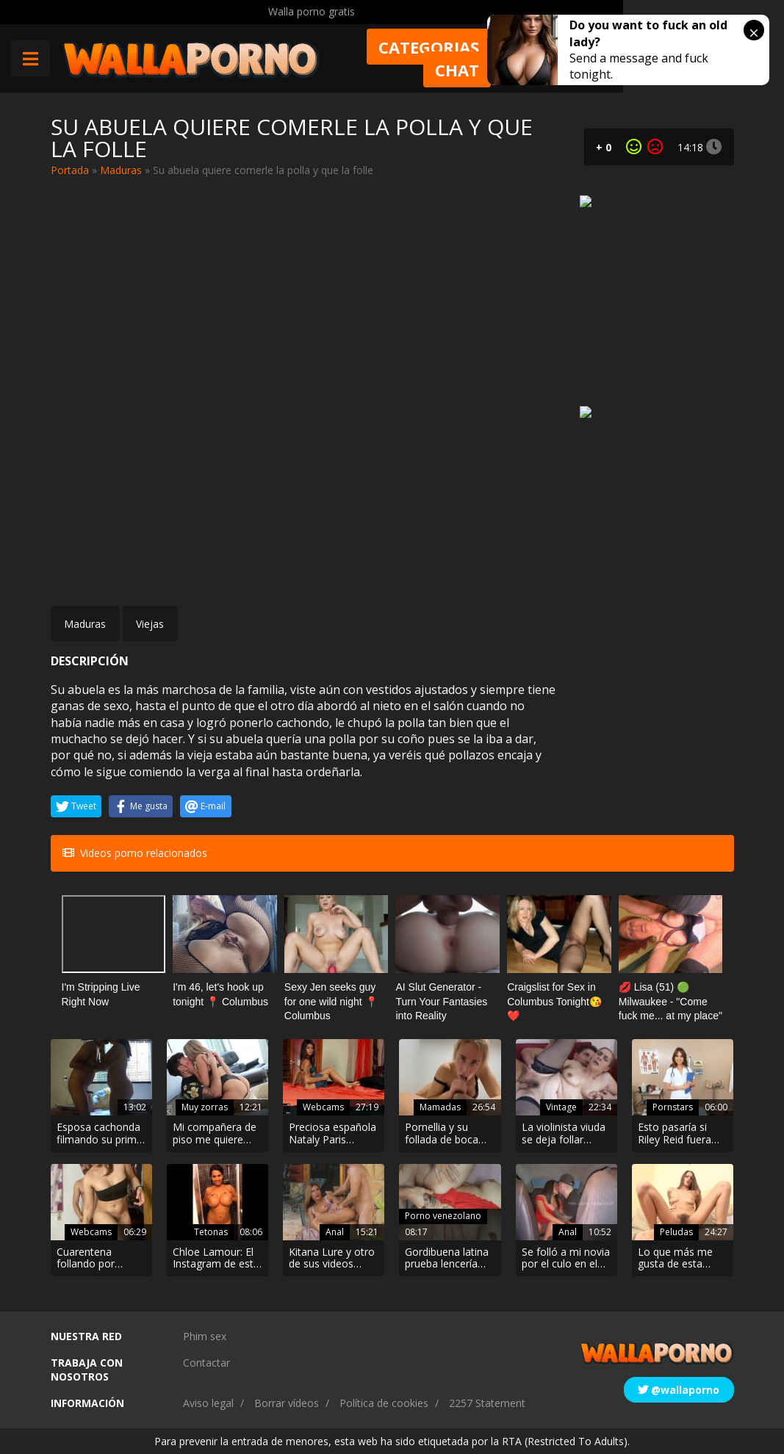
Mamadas (440, 1107)
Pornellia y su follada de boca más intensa (441, 1133)
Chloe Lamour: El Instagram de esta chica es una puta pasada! (216, 1258)
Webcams (323, 1107)
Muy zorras (204, 1107)
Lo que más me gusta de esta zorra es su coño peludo (678, 1258)
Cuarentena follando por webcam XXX (87, 1258)
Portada (70, 170)
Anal (335, 1232)
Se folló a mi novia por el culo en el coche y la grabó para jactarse (566, 1258)
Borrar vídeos (286, 1403)
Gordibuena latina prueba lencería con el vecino (447, 1258)
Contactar (206, 1363)
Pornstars (672, 1107)
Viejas (150, 624)
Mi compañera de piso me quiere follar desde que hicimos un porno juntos (214, 1133)
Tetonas (211, 1232)
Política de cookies (383, 1403)
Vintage (561, 1107)
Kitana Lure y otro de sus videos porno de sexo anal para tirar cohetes (332, 1258)
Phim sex (204, 1336)
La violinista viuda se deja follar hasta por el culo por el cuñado (563, 1133)
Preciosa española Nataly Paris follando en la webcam (332, 1133)
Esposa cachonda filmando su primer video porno (101, 1133)
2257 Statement (487, 1403)
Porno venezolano (443, 1215)
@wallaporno (678, 1390)
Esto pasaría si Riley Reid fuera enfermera (674, 1133)
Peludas (676, 1232)
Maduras (121, 170)
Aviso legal (208, 1403)
